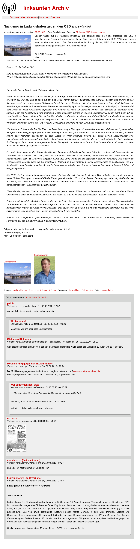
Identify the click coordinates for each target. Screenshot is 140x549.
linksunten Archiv (46, 8)
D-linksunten (87, 290)
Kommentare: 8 (98, 32)
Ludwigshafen (107, 290)
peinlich (11, 303)
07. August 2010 (83, 32)
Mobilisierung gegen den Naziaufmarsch (30, 363)
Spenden (55, 17)
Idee (23, 17)
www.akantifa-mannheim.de (86, 371)
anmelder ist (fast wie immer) (23, 460)
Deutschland (74, 290)
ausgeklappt (31, 297)
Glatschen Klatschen (19, 339)
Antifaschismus (20, 290)
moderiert (43, 297)
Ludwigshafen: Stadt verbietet (24, 478)
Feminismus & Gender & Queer (42, 290)
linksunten (44, 17)
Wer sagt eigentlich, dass (25, 384)
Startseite (14, 17)
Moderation (32, 17)
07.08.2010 (40, 32)
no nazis (12, 418)
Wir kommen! (18, 321)
